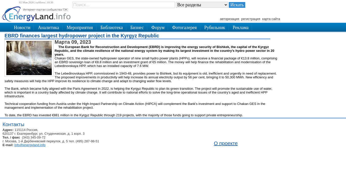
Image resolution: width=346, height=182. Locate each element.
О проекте (226, 143)
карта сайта (271, 19)
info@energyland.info (29, 145)
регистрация (250, 19)
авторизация (229, 19)
